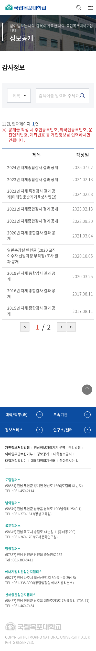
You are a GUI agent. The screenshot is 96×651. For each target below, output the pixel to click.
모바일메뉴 (90, 7)
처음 (24, 327)
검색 (78, 7)
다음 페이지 (61, 327)
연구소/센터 (63, 430)
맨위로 (87, 390)
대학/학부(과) (16, 414)
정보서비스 (14, 430)
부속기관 (60, 414)
